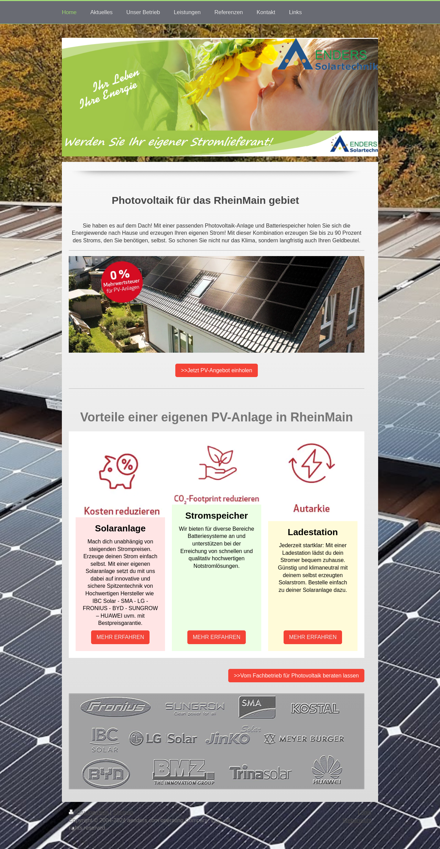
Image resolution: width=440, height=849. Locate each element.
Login (364, 812)
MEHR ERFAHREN (120, 637)
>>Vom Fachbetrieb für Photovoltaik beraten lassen (296, 676)
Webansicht (357, 820)
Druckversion (89, 812)
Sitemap (123, 812)
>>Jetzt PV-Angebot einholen (216, 370)
